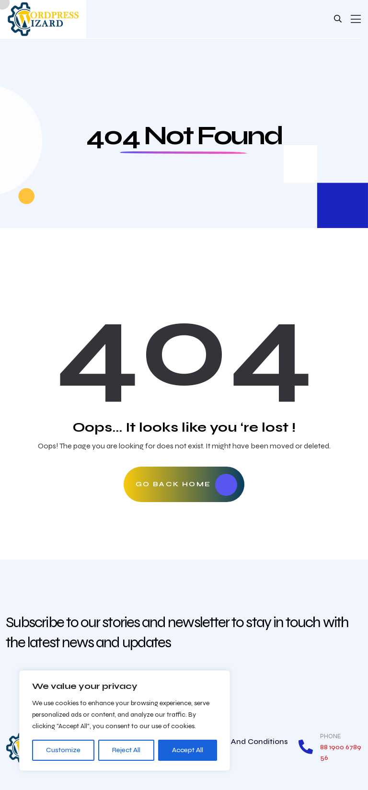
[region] (124, 720)
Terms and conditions (247, 741)
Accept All (187, 750)
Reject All (126, 750)
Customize (63, 750)
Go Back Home (187, 485)
